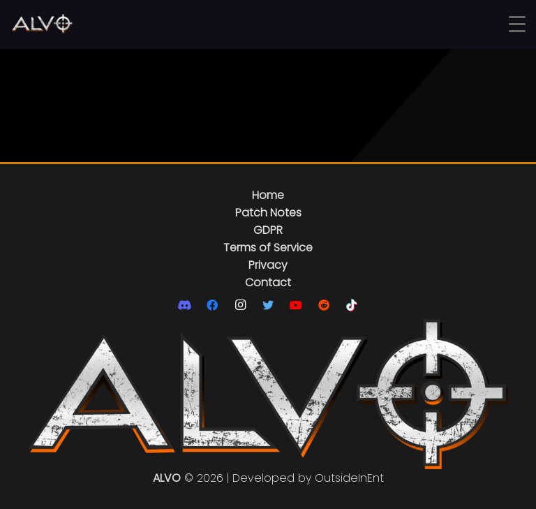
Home (268, 195)
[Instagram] (240, 305)
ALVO (167, 478)
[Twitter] (268, 305)
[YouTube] (296, 305)
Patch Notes (268, 213)
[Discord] (184, 305)
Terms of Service (268, 247)
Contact (268, 282)
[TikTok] (352, 305)
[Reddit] (324, 305)
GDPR (268, 230)
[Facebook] (212, 305)
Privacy (268, 265)
